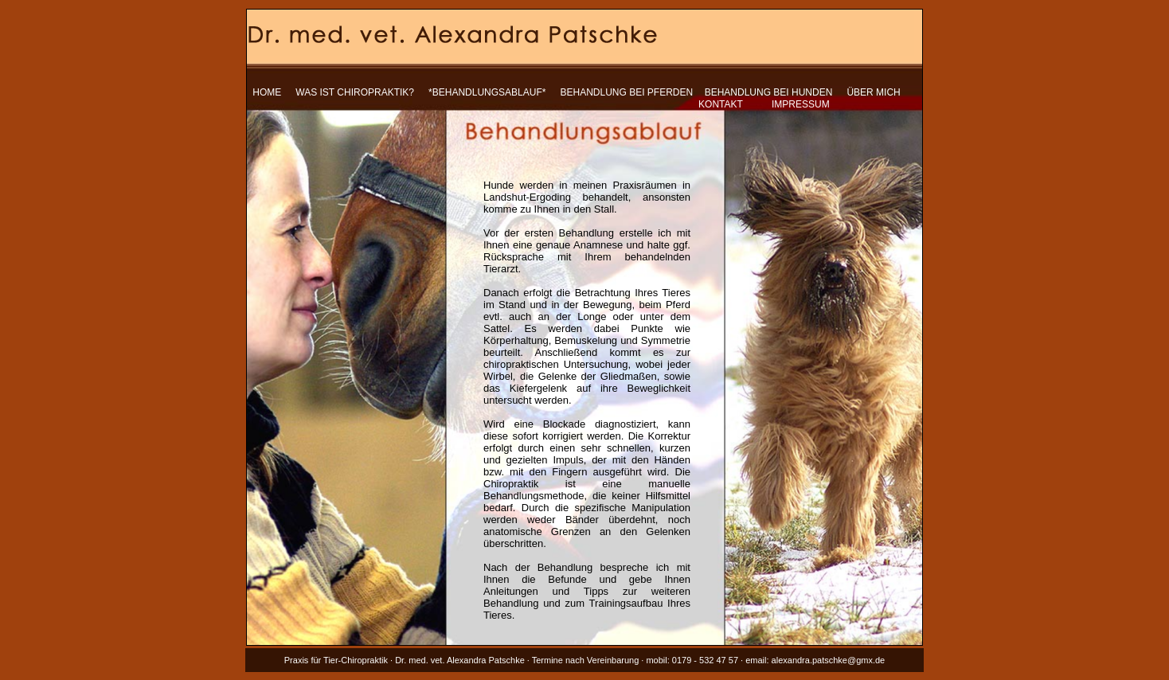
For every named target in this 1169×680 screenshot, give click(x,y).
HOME (266, 92)
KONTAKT (720, 104)
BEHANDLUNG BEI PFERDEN (627, 92)
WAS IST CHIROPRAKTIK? (354, 92)
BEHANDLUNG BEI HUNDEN (769, 92)
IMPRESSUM (801, 104)
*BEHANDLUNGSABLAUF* (486, 92)
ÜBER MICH (873, 92)
